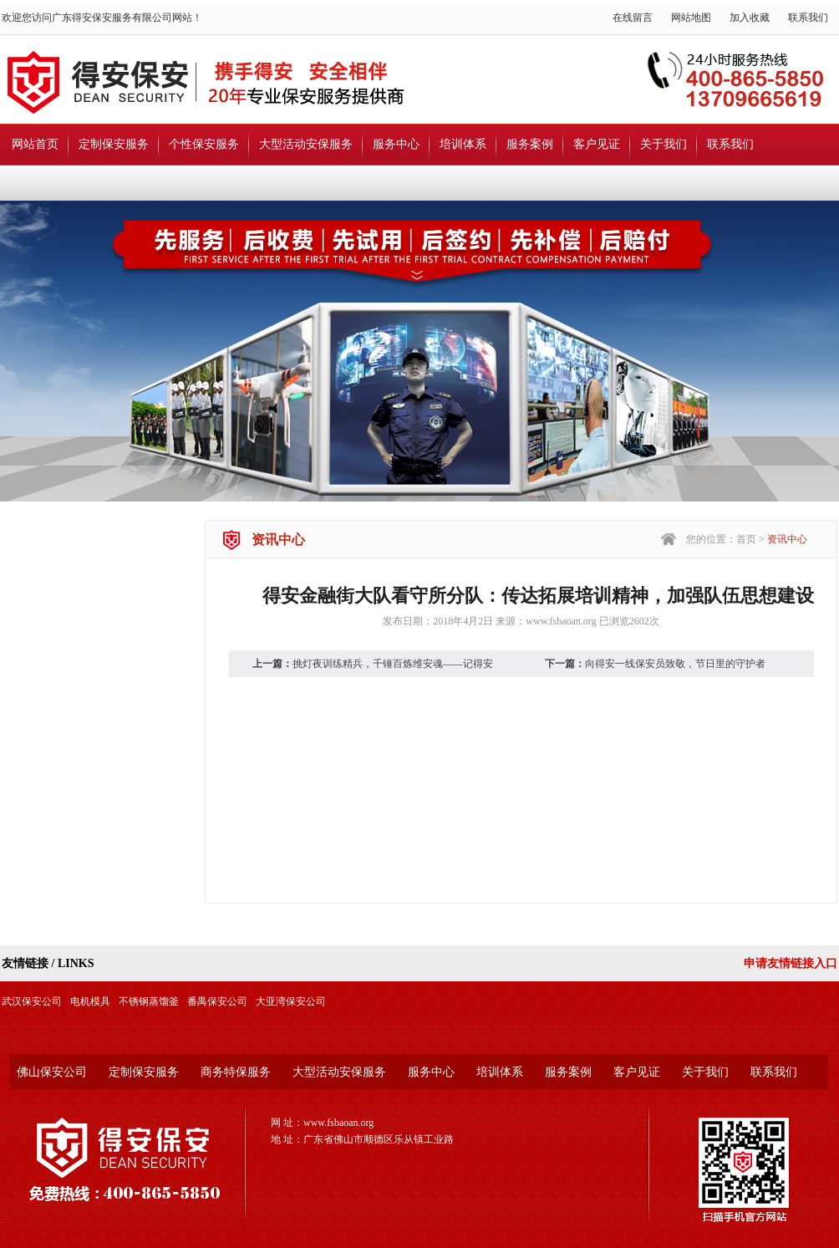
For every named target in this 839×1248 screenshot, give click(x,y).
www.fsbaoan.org (561, 621)
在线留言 (633, 17)
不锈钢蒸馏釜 (149, 1001)
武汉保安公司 (32, 1001)
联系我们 (808, 17)
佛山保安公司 (52, 1072)
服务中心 (396, 144)
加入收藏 (750, 17)
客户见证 (596, 144)
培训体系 (463, 144)
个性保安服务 (204, 144)
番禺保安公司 (217, 1001)
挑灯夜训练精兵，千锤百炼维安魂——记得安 (392, 664)
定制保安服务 (114, 144)
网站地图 (691, 17)
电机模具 (90, 1001)
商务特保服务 (236, 1072)
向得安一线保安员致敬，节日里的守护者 (675, 664)
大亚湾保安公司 (291, 1001)
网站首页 (35, 144)
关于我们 (663, 144)
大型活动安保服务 (306, 144)
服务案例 (529, 144)
